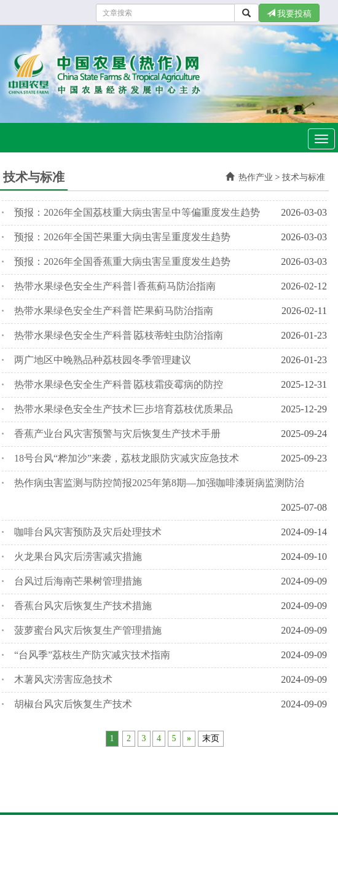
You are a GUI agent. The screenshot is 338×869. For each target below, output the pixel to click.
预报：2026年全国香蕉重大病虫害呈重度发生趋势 (122, 261)
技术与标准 (303, 177)
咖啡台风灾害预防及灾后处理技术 (88, 532)
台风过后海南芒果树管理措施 (78, 581)
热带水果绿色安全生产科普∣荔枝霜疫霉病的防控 (118, 384)
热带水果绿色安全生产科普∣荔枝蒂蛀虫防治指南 (118, 335)
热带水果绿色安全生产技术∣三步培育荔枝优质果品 (123, 409)
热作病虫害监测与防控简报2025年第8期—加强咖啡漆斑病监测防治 (159, 483)
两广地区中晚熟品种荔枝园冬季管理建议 (102, 360)
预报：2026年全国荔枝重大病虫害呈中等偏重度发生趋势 (137, 212)
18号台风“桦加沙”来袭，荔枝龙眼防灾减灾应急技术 (126, 458)
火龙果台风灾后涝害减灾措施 (78, 556)
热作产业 (255, 177)
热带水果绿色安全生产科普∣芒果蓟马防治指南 (113, 310)
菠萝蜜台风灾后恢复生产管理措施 (88, 630)
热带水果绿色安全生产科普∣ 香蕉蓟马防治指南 (115, 286)
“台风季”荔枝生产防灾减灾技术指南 (92, 655)
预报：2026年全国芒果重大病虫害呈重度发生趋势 (122, 237)
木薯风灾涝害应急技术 (63, 679)
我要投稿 (289, 13)
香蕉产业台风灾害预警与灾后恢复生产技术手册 (117, 433)
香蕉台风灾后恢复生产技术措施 (83, 605)
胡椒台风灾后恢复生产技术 (73, 704)
